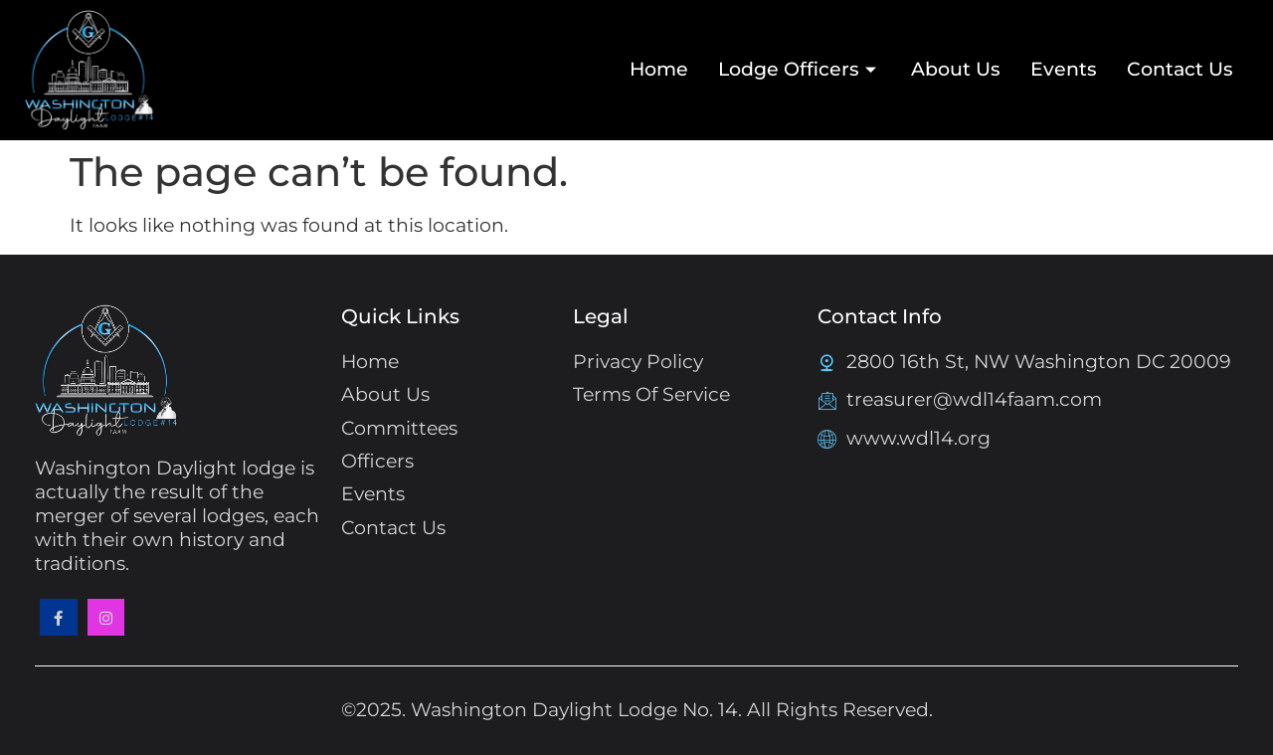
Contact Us (1180, 69)
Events (1063, 69)
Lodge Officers (799, 69)
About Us (955, 69)
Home (659, 69)
